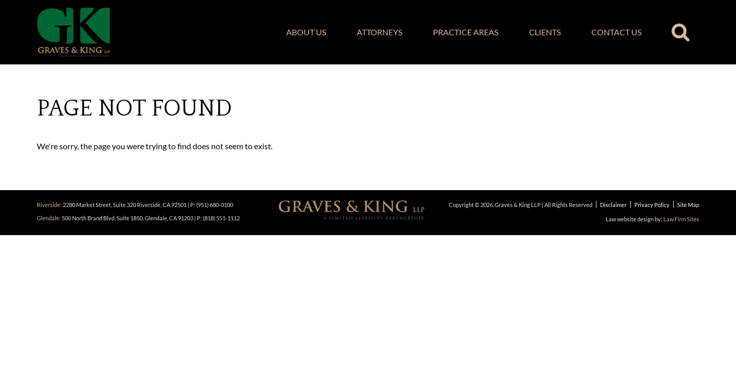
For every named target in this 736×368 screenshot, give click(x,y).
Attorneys (379, 32)
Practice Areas (465, 32)
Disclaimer (613, 204)
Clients (545, 32)
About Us (306, 32)
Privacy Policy (652, 204)
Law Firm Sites (681, 219)
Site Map (688, 204)
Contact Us (616, 32)
